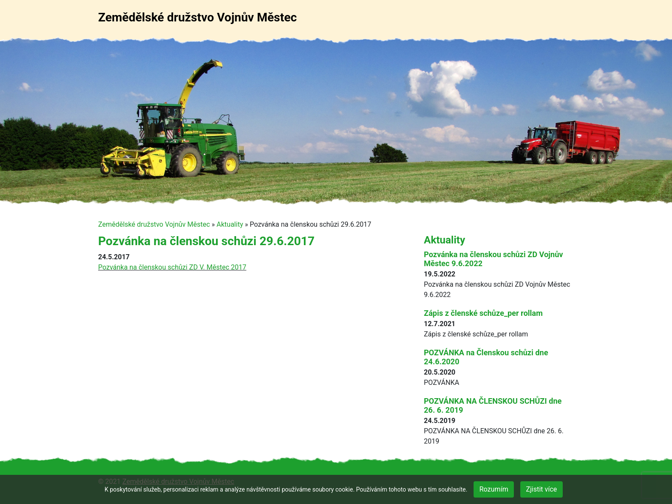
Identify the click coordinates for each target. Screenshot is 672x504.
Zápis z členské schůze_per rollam (483, 313)
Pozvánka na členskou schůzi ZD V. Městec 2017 (172, 267)
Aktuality (229, 224)
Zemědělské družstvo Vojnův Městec (197, 17)
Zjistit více (541, 489)
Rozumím (493, 489)
